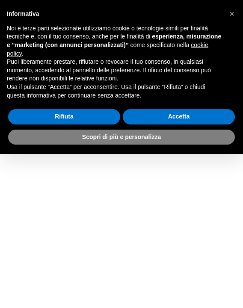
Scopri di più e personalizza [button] (121, 136)
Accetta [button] (179, 116)
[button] (232, 14)
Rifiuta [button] (64, 116)
